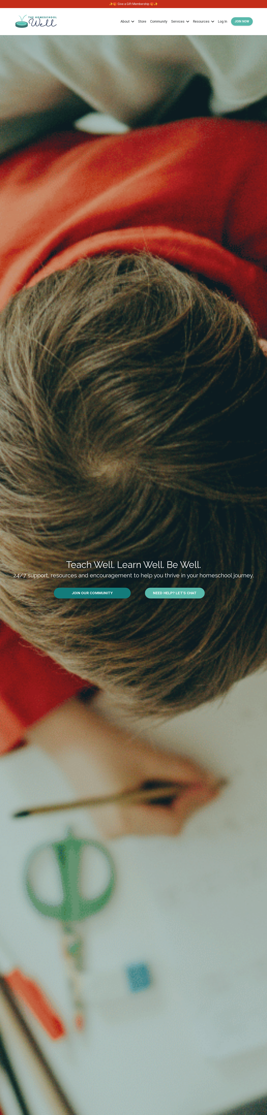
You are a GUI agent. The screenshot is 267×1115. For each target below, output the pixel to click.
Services (179, 21)
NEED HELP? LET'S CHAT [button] (174, 593)
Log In (221, 21)
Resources (202, 21)
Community (157, 21)
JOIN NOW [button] (241, 21)
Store (140, 21)
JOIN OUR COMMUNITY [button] (92, 593)
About (125, 21)
